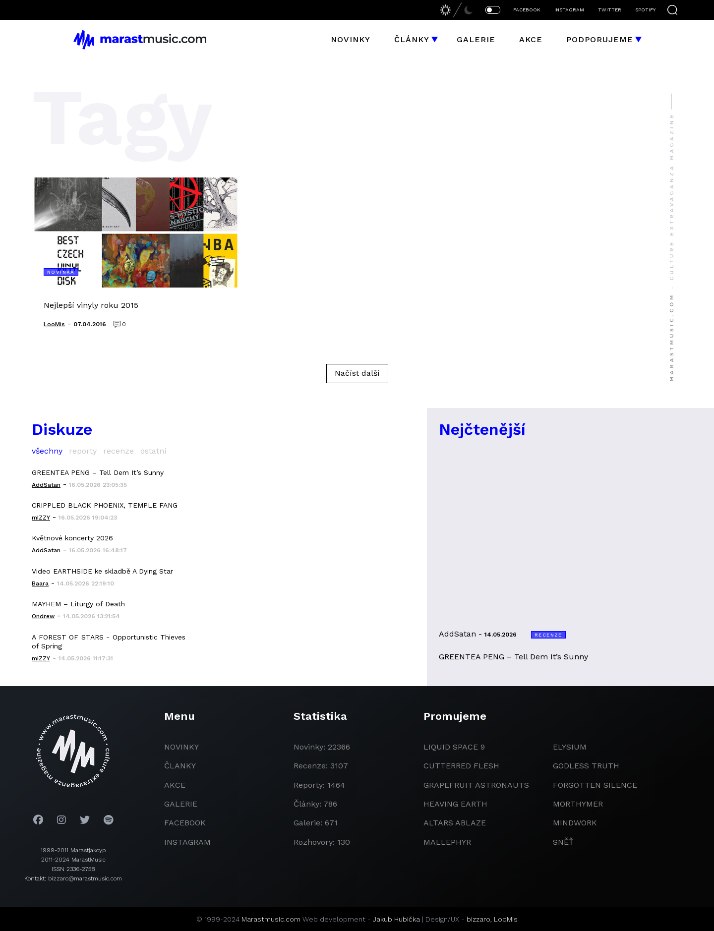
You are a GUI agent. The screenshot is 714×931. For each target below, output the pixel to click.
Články (411, 39)
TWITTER (609, 9)
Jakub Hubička (396, 919)
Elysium (570, 747)
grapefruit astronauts (476, 785)
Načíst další (357, 373)
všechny (47, 451)
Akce (530, 39)
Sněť (563, 842)
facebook (185, 822)
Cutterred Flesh (461, 765)
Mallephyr (447, 842)
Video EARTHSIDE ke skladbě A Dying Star (102, 571)
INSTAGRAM (569, 9)
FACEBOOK (526, 9)
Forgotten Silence (595, 785)
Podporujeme (599, 39)
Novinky (350, 39)
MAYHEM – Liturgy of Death (78, 604)
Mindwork (575, 822)
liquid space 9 (454, 747)
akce (174, 785)
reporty (83, 451)
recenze (118, 451)
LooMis (506, 919)
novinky (181, 747)
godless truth (586, 765)
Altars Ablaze (454, 822)
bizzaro (478, 919)
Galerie (476, 39)
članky (180, 765)
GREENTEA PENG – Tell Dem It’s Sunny (98, 472)
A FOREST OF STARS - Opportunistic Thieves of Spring (108, 641)
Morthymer (578, 804)
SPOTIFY (645, 9)
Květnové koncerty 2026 (72, 538)
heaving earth (455, 804)
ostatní (153, 451)
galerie (180, 804)
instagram (187, 842)
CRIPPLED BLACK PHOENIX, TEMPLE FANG (105, 505)
